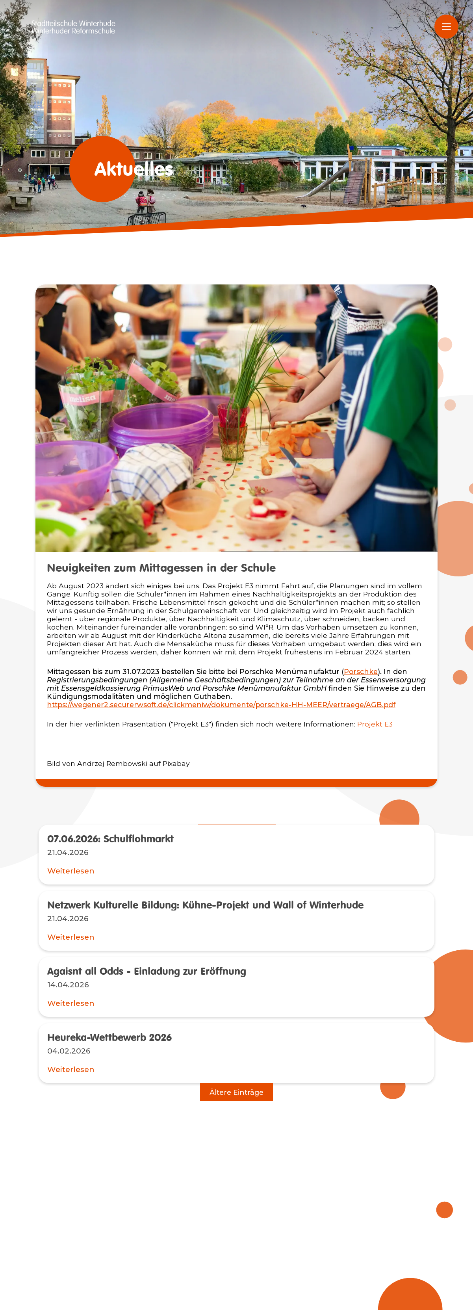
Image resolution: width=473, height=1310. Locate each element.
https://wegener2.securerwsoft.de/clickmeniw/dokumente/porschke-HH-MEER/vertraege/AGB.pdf (221, 705)
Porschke (361, 671)
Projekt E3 (375, 724)
